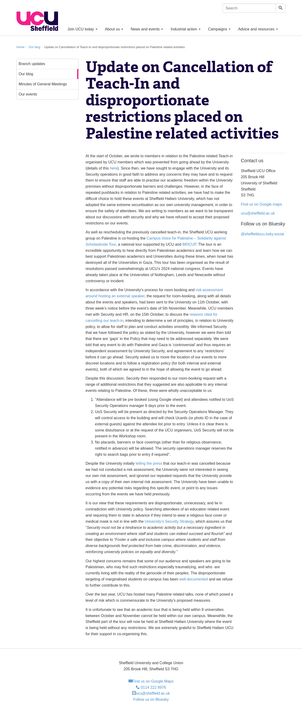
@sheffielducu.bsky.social (262, 234)
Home (21, 47)
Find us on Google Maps (151, 681)
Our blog (34, 47)
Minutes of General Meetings (43, 84)
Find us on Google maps (261, 204)
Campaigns (219, 29)
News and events (147, 29)
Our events (28, 94)
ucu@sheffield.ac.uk (258, 213)
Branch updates (32, 64)
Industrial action (186, 29)
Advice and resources (258, 29)
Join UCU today (82, 29)
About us (114, 29)
